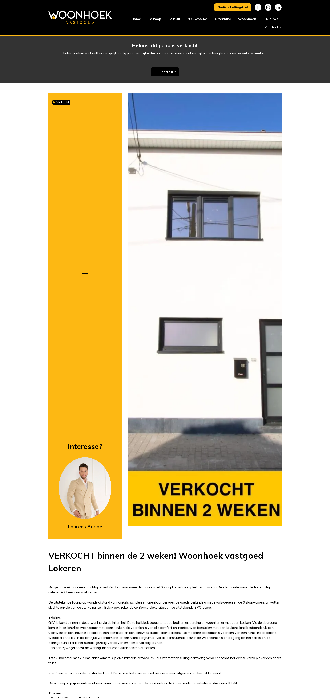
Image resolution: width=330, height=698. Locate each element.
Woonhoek (247, 19)
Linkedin (278, 7)
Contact (272, 27)
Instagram (268, 7)
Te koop (154, 19)
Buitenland (222, 19)
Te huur (174, 19)
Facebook (258, 7)
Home (136, 19)
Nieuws (272, 19)
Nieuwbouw (197, 19)
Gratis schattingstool (233, 7)
